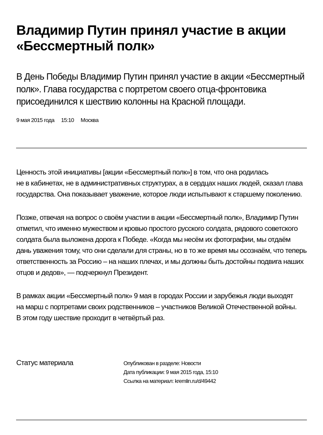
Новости (191, 363)
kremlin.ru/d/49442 (195, 381)
